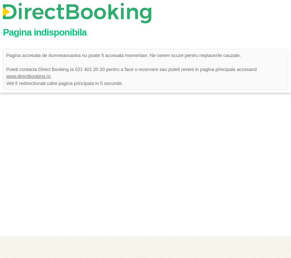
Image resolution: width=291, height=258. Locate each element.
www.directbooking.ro (28, 76)
